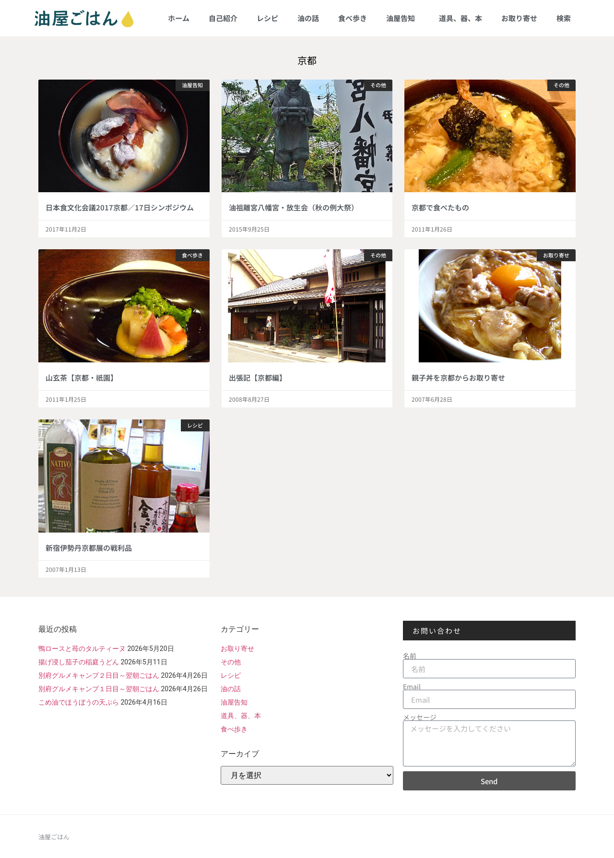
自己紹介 (223, 18)
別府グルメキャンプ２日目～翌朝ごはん (98, 675)
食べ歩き (352, 18)
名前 (409, 655)
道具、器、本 (460, 18)
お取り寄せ (519, 18)
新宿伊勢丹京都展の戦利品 (89, 548)
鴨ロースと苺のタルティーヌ (82, 648)
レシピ (267, 18)
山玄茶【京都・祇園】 (82, 377)
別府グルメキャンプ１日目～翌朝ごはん (98, 689)
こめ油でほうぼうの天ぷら (78, 702)
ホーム (178, 18)
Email (412, 686)
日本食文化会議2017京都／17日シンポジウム (120, 207)
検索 (563, 18)
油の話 (308, 18)
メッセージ (420, 717)
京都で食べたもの (440, 207)
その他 (231, 662)
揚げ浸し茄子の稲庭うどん (78, 662)
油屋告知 (403, 18)
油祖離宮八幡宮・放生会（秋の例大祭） (293, 207)
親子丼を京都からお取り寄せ (458, 377)
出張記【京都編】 (257, 377)
